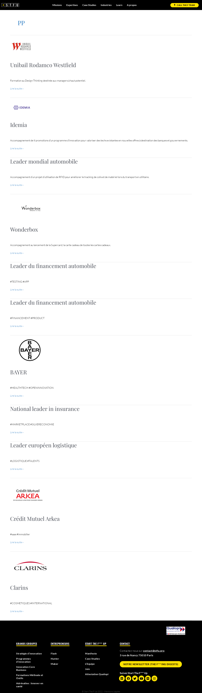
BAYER (18, 371)
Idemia (18, 124)
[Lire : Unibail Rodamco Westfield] (21, 46)
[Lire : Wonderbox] (31, 207)
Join (87, 667)
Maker (55, 662)
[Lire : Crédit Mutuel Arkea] (27, 493)
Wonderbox (24, 228)
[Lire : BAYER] (29, 348)
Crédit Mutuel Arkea (35, 517)
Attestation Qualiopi (98, 672)
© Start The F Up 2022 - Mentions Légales (101, 689)
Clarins (19, 586)
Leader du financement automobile (53, 265)
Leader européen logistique (43, 443)
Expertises (72, 4)
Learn (119, 4)
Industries (106, 4)
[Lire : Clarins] (30, 564)
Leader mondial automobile (44, 161)
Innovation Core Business (26, 667)
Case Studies (89, 4)
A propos (132, 4)
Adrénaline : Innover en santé (28, 683)
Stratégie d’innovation (30, 651)
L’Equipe (90, 662)
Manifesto (91, 651)
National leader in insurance (44, 407)
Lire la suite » (17, 88)
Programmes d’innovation (24, 658)
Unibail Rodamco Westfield (43, 64)
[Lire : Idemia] (21, 107)
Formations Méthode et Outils (29, 675)
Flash (54, 651)
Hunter (55, 657)
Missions (57, 4)
